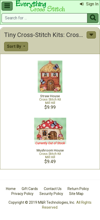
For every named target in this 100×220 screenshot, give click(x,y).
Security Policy (51, 194)
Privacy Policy (22, 194)
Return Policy (78, 189)
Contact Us (53, 189)
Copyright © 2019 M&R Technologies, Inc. (42, 202)
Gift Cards (30, 189)
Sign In (89, 4)
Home (11, 189)
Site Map (76, 194)
